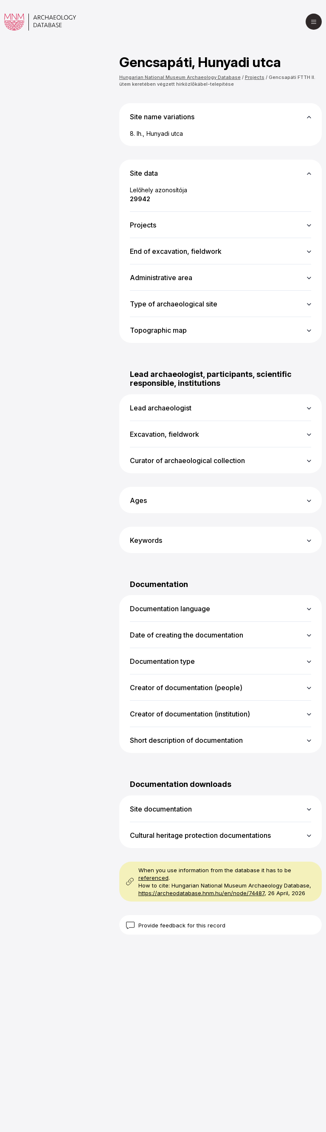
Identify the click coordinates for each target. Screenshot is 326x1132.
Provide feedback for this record (181, 925)
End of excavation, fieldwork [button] (176, 251)
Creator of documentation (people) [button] (186, 687)
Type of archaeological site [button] (173, 304)
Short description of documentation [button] (186, 740)
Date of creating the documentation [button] (186, 635)
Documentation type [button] (162, 661)
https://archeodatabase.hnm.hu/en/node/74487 (201, 893)
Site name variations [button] (162, 116)
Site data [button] (144, 173)
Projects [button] (143, 225)
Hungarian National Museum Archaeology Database (180, 77)
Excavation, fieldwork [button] (164, 434)
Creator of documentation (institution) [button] (190, 714)
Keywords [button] (146, 540)
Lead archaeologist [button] (160, 408)
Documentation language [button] (170, 608)
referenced (153, 877)
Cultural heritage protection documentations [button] (200, 835)
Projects (254, 77)
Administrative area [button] (161, 277)
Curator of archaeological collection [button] (187, 460)
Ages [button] (138, 500)
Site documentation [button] (161, 809)
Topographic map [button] (158, 330)
